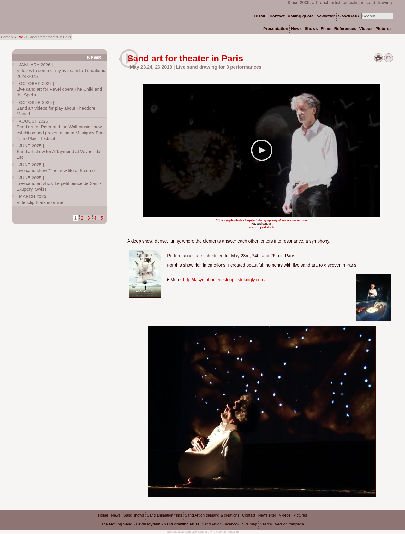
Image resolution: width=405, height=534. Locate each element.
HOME (260, 16)
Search (266, 524)
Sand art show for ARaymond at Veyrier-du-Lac (59, 151)
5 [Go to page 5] (101, 217)
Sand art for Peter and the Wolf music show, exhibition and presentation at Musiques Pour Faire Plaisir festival (60, 130)
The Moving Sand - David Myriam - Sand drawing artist (150, 524)
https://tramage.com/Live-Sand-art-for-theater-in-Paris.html (203, 531)
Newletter (325, 16)
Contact (248, 515)
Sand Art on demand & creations (212, 515)
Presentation (275, 28)
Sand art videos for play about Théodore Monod (55, 108)
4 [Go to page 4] (95, 217)
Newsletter (267, 515)
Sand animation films (164, 515)
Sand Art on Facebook (220, 524)
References (345, 28)
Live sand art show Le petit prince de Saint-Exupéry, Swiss (58, 183)
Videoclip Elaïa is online (39, 199)
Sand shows (133, 515)
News (94, 57)
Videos (284, 515)
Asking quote (300, 16)
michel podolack (261, 227)
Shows (311, 28)
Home (103, 515)
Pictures (300, 515)
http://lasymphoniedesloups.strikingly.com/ (224, 279)
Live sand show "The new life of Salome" (56, 167)
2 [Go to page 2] (82, 217)
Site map (249, 524)
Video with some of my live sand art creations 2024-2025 (60, 70)
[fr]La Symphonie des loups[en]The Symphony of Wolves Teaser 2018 (261, 220)
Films (326, 28)
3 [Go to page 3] (88, 217)
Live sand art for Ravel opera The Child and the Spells (59, 89)
